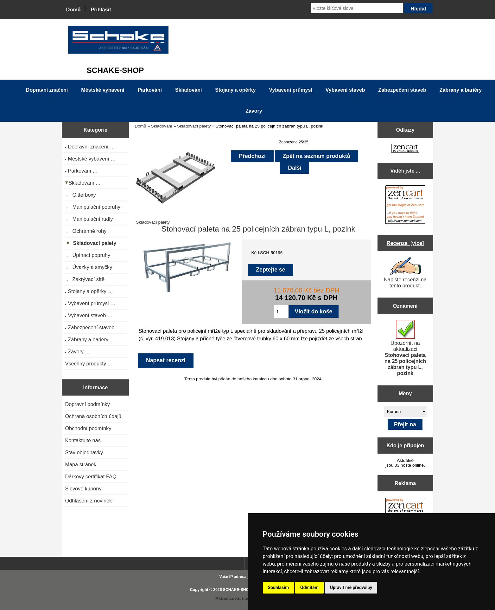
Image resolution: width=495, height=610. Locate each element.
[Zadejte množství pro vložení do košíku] (281, 311)
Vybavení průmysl (290, 90)
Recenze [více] (405, 243)
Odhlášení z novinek (88, 500)
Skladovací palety (194, 126)
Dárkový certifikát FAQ (90, 476)
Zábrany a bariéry (461, 90)
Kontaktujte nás (82, 440)
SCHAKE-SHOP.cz (239, 589)
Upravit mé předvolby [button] (351, 587)
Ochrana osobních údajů (93, 416)
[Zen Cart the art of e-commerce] (405, 148)
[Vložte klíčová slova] (357, 8)
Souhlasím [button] (278, 587)
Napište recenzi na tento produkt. (405, 272)
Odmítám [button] (309, 587)
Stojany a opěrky (235, 90)
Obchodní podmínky (88, 428)
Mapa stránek (80, 464)
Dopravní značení (47, 90)
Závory (253, 111)
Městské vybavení (102, 90)
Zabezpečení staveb (402, 90)
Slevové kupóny (83, 488)
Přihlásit (101, 9)
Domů (73, 9)
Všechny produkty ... (88, 363)
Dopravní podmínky (87, 404)
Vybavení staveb (345, 90)
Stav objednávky (84, 452)
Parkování (149, 90)
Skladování (161, 126)
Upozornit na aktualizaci (405, 348)
